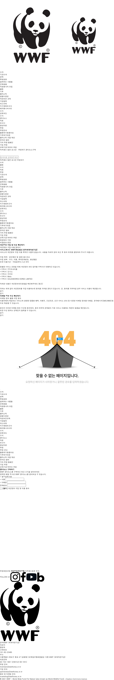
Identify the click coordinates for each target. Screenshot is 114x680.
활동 (1, 89)
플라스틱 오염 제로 (7, 137)
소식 (1, 111)
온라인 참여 (4, 140)
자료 (1, 120)
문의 (37, 571)
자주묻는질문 (30, 571)
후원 (1, 128)
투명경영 (3, 79)
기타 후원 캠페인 (6, 142)
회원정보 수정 (5, 240)
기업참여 (3, 421)
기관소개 (3, 74)
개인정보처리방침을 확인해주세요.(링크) (27, 283)
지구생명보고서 (6, 106)
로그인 (14, 149)
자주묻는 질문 (5, 149)
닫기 (1, 291)
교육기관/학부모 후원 (8, 147)
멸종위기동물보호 (7, 132)
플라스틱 (3, 94)
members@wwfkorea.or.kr (10, 666)
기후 (1, 91)
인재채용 (3, 84)
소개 (1, 72)
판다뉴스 (3, 118)
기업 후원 (3, 145)
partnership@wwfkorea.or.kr (11, 671)
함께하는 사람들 (6, 81)
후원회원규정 (5, 571)
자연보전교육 (5, 418)
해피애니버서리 (6, 108)
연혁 (1, 77)
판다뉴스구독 (31, 149)
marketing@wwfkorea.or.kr (10, 676)
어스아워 (3, 103)
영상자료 (3, 125)
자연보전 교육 (5, 98)
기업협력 (3, 101)
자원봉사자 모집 (6, 86)
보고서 (2, 123)
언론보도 (3, 113)
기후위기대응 (5, 135)
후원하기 (21, 149)
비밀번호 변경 (5, 242)
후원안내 (3, 130)
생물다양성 (4, 96)
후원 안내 (3, 450)
